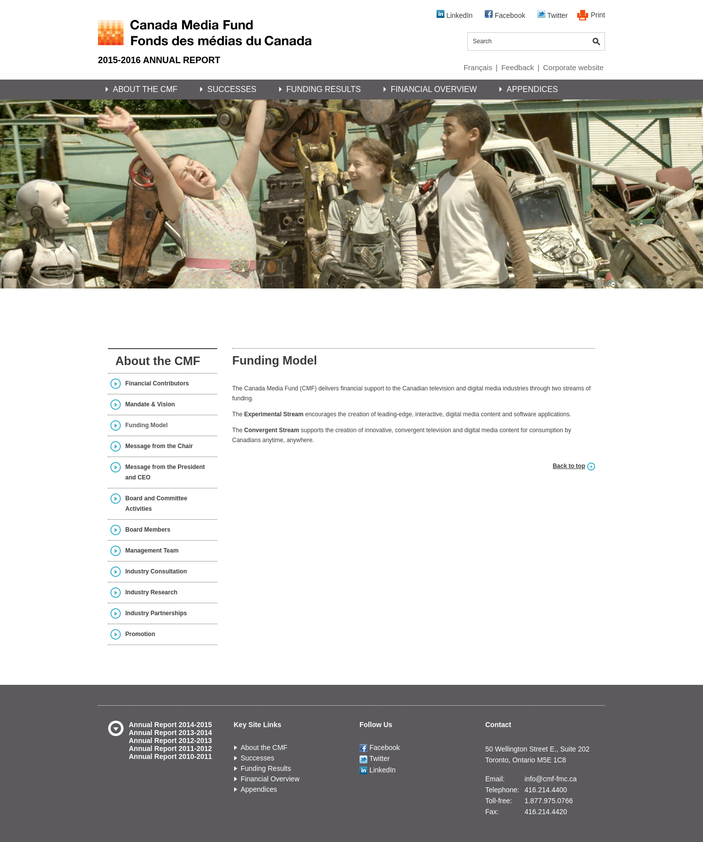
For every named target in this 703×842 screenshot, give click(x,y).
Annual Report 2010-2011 (170, 756)
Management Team (151, 550)
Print (598, 15)
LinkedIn (455, 14)
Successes (232, 89)
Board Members (148, 529)
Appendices (532, 89)
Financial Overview (434, 89)
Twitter (552, 14)
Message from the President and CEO (165, 472)
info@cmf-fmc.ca (551, 779)
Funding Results (323, 89)
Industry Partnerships (156, 613)
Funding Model (146, 425)
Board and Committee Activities (156, 503)
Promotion (140, 634)
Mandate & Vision (150, 404)
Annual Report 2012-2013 (170, 741)
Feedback (517, 67)
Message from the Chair (159, 446)
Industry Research (151, 592)
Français (477, 67)
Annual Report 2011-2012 (170, 748)
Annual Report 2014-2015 (170, 725)
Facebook (505, 14)
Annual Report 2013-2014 (170, 733)
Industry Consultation (156, 571)
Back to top (569, 466)
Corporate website (573, 67)
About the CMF (145, 89)
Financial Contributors (157, 383)
